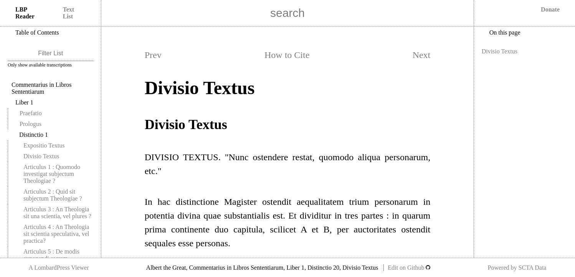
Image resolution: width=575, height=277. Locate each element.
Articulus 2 (52, 195)
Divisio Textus (41, 156)
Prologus (30, 124)
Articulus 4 (56, 234)
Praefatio (31, 113)
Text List (68, 13)
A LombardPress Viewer (59, 267)
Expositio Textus (43, 145)
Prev (153, 55)
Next (422, 55)
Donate (550, 9)
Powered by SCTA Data (517, 267)
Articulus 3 (57, 212)
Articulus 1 (51, 174)
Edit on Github (409, 267)
